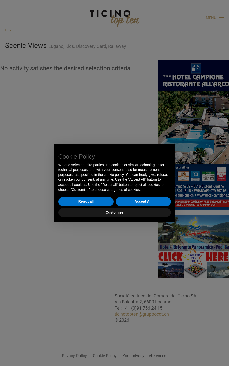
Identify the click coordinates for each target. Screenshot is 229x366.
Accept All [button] (143, 201)
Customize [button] (114, 212)
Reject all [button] (86, 201)
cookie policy (114, 175)
